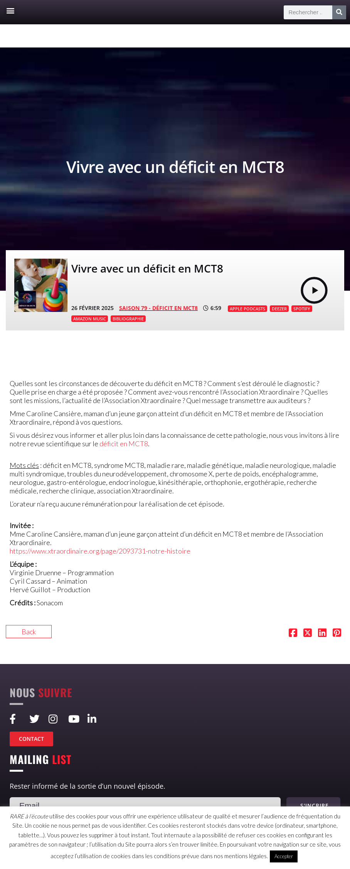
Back (29, 631)
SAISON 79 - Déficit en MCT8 (158, 308)
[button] (10, 10)
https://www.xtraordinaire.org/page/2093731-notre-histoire (100, 551)
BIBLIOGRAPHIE (128, 319)
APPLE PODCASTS (247, 309)
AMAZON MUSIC (89, 319)
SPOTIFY (301, 309)
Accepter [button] (283, 856)
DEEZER (279, 309)
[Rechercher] (339, 12)
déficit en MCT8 (123, 443)
